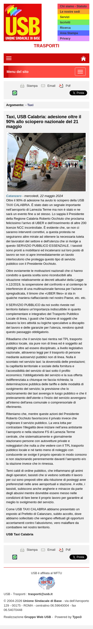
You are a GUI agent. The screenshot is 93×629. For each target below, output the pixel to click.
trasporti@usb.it (40, 594)
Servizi (65, 17)
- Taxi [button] (29, 105)
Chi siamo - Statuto (73, 6)
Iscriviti (65, 22)
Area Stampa (69, 33)
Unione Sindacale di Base (42, 601)
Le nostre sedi (70, 11)
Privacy (65, 38)
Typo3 (76, 617)
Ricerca (65, 27)
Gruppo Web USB (37, 617)
